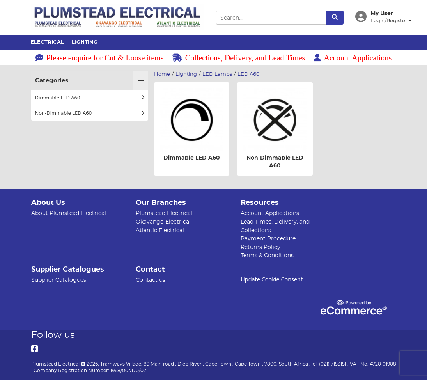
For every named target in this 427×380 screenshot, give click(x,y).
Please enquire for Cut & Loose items (99, 57)
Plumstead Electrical (164, 213)
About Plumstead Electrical (68, 213)
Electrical (47, 42)
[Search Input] (271, 18)
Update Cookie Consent (272, 279)
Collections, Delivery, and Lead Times (238, 57)
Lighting (84, 42)
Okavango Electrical (163, 222)
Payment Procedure (268, 238)
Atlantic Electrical (160, 230)
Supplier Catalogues (58, 280)
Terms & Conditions (267, 255)
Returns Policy (260, 247)
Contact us (150, 280)
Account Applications (353, 57)
